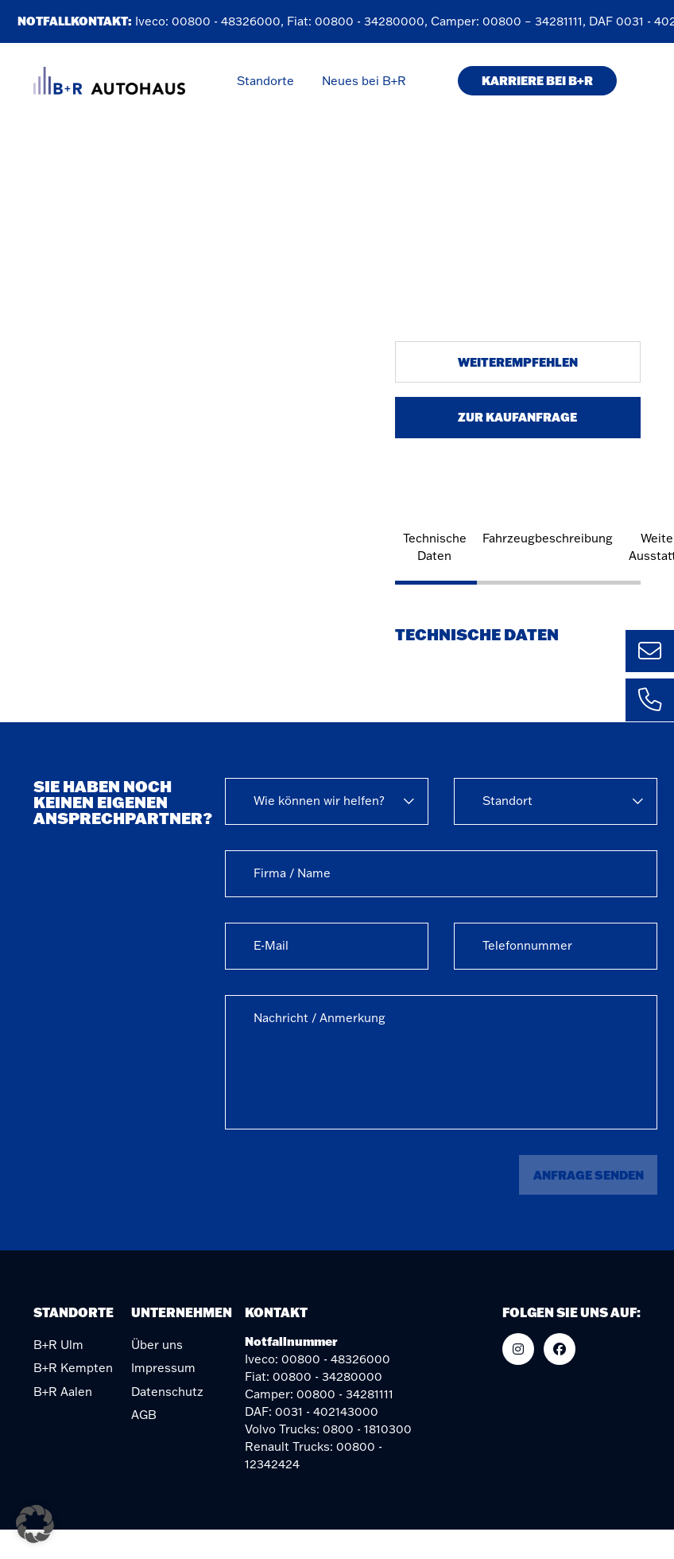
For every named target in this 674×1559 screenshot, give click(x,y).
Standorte (265, 80)
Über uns (157, 1344)
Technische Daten (435, 547)
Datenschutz (167, 1391)
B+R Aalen (62, 1391)
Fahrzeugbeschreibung (547, 538)
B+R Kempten (73, 1367)
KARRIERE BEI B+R (537, 80)
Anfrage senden (588, 1175)
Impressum (163, 1367)
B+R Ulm (58, 1344)
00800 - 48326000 (228, 21)
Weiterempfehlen (518, 362)
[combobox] (326, 801)
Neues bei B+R (364, 80)
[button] (35, 1524)
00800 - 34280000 (372, 21)
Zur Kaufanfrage (517, 417)
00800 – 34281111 (535, 21)
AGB (144, 1414)
